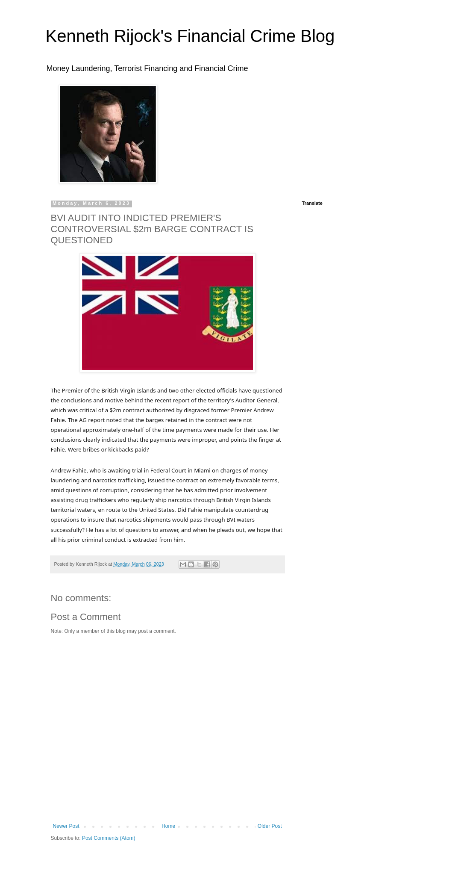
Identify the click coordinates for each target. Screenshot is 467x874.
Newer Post (66, 826)
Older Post (270, 826)
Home (168, 826)
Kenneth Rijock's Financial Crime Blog (190, 36)
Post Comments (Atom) (108, 838)
